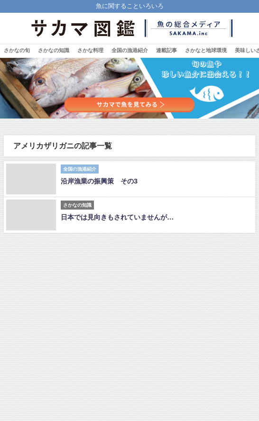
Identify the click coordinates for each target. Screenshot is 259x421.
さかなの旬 (17, 50)
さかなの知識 (53, 50)
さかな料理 (90, 50)
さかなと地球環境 (206, 50)
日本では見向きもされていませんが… (117, 217)
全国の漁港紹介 (129, 50)
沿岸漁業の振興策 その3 (99, 181)
